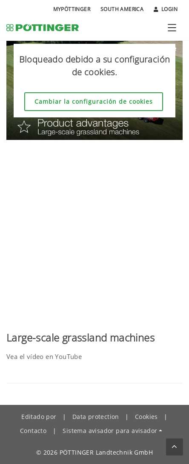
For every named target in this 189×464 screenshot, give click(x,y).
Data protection (95, 417)
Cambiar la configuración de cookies (93, 101)
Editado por (38, 417)
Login (166, 9)
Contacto (33, 431)
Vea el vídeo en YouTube (44, 356)
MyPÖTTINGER (71, 9)
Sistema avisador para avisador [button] (110, 431)
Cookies (146, 417)
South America (121, 9)
